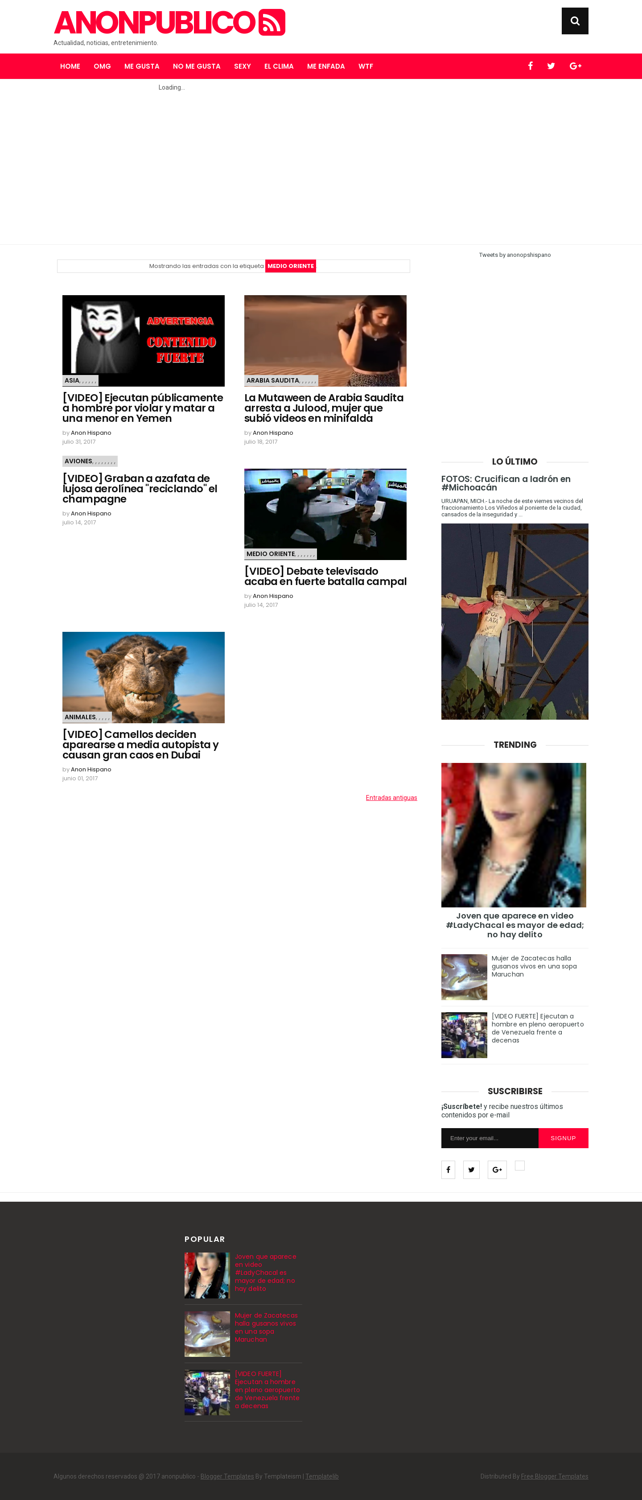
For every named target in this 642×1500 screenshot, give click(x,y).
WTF (365, 66)
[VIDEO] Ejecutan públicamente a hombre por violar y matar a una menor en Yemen (142, 408)
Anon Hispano (91, 433)
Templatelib (322, 1476)
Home (70, 66)
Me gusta (142, 66)
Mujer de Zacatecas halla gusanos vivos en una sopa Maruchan (534, 966)
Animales (80, 717)
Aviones (78, 461)
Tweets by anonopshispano (515, 254)
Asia (72, 380)
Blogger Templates (227, 1476)
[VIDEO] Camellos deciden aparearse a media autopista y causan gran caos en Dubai (140, 744)
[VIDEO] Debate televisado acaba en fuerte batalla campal (325, 576)
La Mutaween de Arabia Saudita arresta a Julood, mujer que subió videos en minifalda (323, 408)
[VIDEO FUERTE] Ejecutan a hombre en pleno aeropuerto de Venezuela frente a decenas (538, 1028)
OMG (102, 66)
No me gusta (197, 66)
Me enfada (326, 66)
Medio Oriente (271, 553)
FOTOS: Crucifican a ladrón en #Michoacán (506, 483)
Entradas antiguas (391, 797)
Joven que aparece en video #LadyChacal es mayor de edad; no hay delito (515, 925)
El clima (279, 66)
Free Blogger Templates (554, 1476)
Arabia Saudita (273, 380)
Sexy (242, 66)
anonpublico (168, 22)
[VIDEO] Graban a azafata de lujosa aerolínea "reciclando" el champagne (140, 489)
